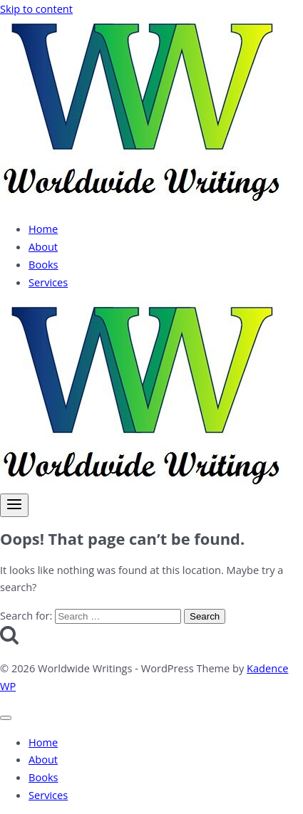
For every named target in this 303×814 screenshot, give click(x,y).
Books (43, 264)
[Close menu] (5, 718)
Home (43, 228)
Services (48, 282)
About (43, 246)
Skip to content (36, 8)
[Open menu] (14, 505)
